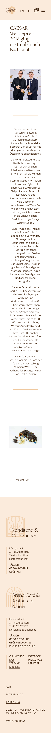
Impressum (13, 702)
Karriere (14, 667)
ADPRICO (20, 721)
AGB (8, 687)
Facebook (34, 656)
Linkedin (33, 663)
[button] (36, 10)
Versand (14, 663)
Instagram (35, 660)
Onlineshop (16, 656)
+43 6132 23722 (19, 626)
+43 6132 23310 (19, 555)
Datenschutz (14, 694)
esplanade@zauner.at (23, 630)
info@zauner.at (20, 559)
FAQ (11, 660)
